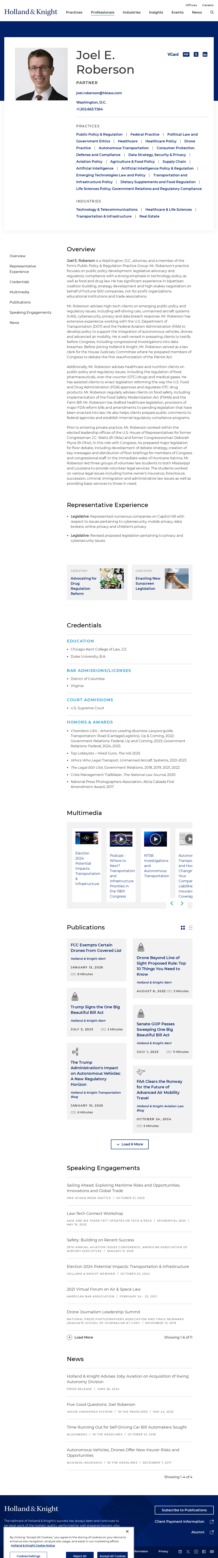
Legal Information (136, 1551)
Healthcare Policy (160, 141)
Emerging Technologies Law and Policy (110, 175)
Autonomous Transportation (124, 148)
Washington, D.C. (91, 102)
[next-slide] (182, 903)
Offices (191, 5)
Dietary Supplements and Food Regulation (158, 182)
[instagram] (196, 1552)
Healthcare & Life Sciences (168, 210)
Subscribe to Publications (184, 1510)
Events (178, 12)
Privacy (163, 1551)
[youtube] (212, 1552)
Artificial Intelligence (94, 168)
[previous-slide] (171, 903)
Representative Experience (23, 269)
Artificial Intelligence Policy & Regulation (157, 168)
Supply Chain (174, 162)
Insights (156, 12)
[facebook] (204, 1552)
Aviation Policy (89, 162)
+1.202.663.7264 (89, 109)
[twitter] (188, 1552)
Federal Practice (145, 134)
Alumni (197, 1532)
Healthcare (128, 141)
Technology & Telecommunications (107, 210)
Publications (20, 302)
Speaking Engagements (30, 312)
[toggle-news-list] (190, 928)
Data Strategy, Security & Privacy (157, 155)
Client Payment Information (179, 1522)
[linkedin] (180, 1552)
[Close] (127, 1546)
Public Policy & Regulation (99, 134)
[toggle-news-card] (183, 928)
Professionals (102, 12)
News (197, 12)
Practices (74, 12)
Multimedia (19, 292)
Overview (18, 256)
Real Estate (149, 216)
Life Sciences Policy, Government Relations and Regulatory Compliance (139, 189)
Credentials (19, 282)
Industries (132, 12)
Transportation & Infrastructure (104, 216)
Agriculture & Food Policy (132, 162)
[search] (212, 12)
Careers (208, 5)
